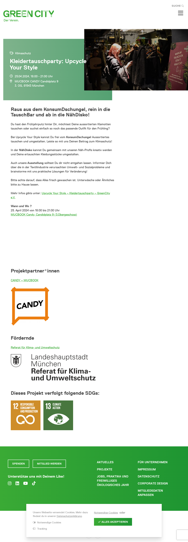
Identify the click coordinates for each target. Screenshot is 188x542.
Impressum (147, 469)
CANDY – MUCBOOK (24, 280)
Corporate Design (153, 483)
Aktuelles (105, 462)
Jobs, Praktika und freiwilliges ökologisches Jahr (113, 481)
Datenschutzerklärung (69, 516)
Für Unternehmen (153, 462)
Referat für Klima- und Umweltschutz (35, 347)
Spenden (18, 463)
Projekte (104, 469)
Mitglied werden (49, 463)
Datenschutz (148, 476)
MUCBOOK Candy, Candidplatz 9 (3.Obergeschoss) (44, 214)
